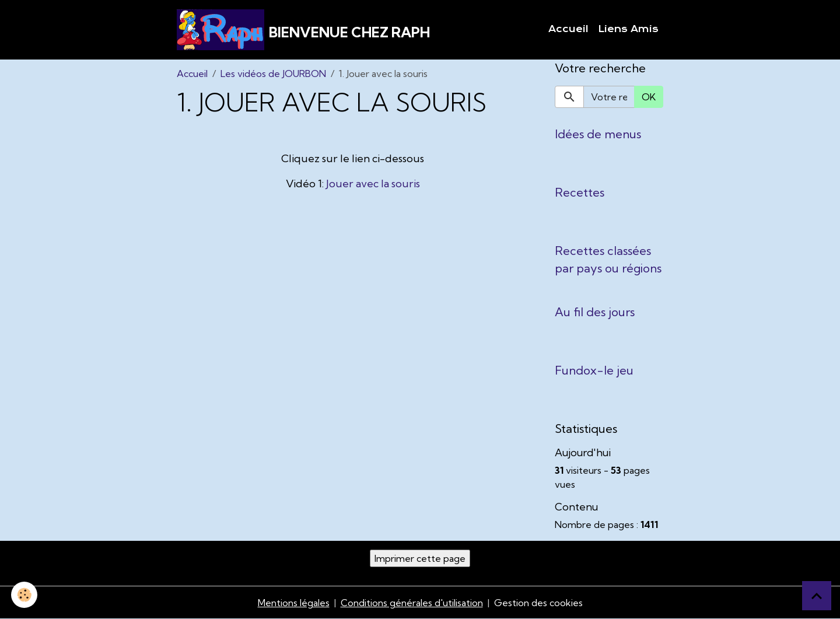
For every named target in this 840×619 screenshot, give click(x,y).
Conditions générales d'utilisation (412, 602)
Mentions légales (294, 602)
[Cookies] (25, 595)
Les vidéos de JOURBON (273, 73)
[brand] (303, 29)
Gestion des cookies (538, 602)
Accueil (568, 29)
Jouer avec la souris (373, 183)
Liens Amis (628, 29)
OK (649, 97)
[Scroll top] (816, 595)
